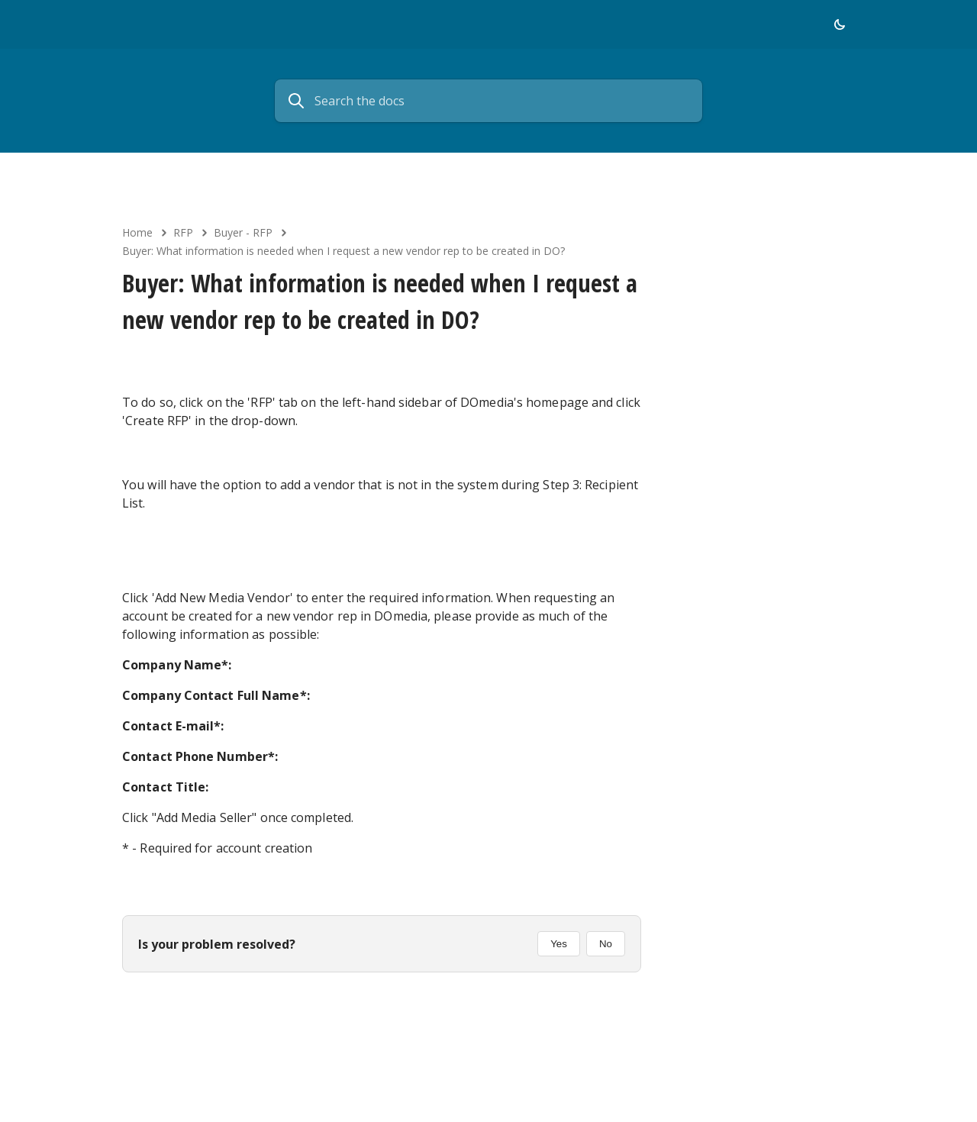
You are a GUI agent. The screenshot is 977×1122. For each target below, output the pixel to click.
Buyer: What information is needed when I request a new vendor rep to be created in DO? (343, 250)
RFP (183, 232)
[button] (839, 24)
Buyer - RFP (243, 232)
